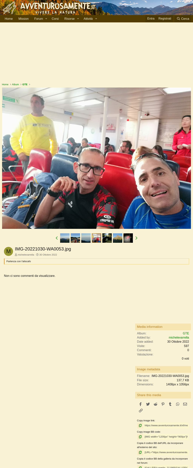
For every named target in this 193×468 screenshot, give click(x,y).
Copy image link (146, 420)
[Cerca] (183, 18)
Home (9, 18)
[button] (46, 18)
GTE (186, 333)
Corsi (55, 18)
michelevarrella (26, 254)
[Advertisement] (96, 54)
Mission (23, 18)
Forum (38, 18)
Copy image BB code (148, 431)
